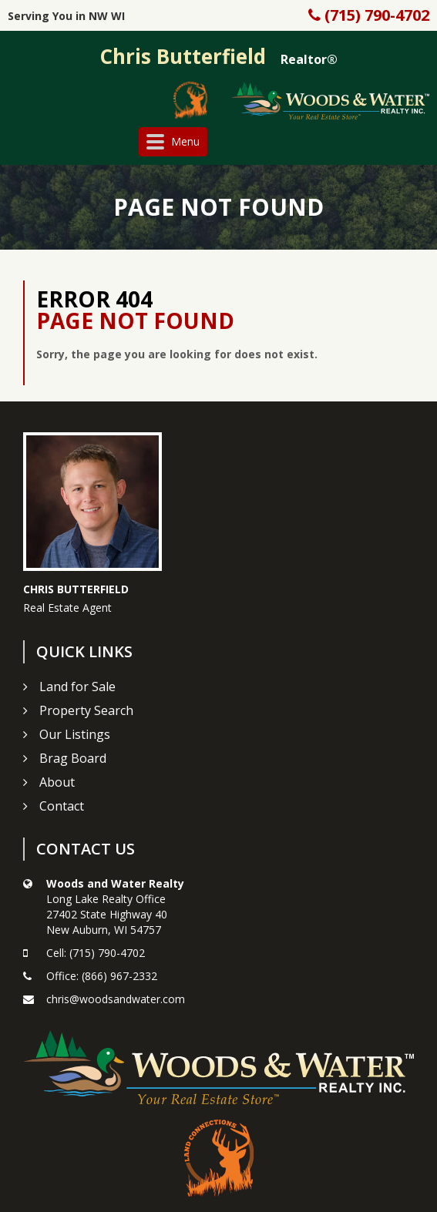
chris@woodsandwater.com (115, 999)
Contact (61, 805)
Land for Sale (77, 686)
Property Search (86, 710)
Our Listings (74, 734)
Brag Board (72, 758)
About (57, 782)
